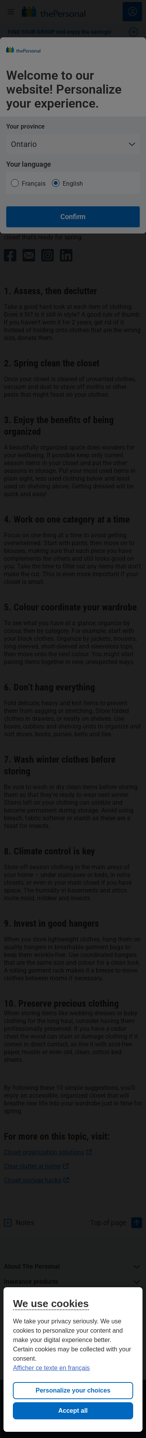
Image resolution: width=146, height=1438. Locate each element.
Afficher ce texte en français (51, 1368)
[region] (73, 1359)
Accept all (73, 1410)
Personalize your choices (72, 1390)
